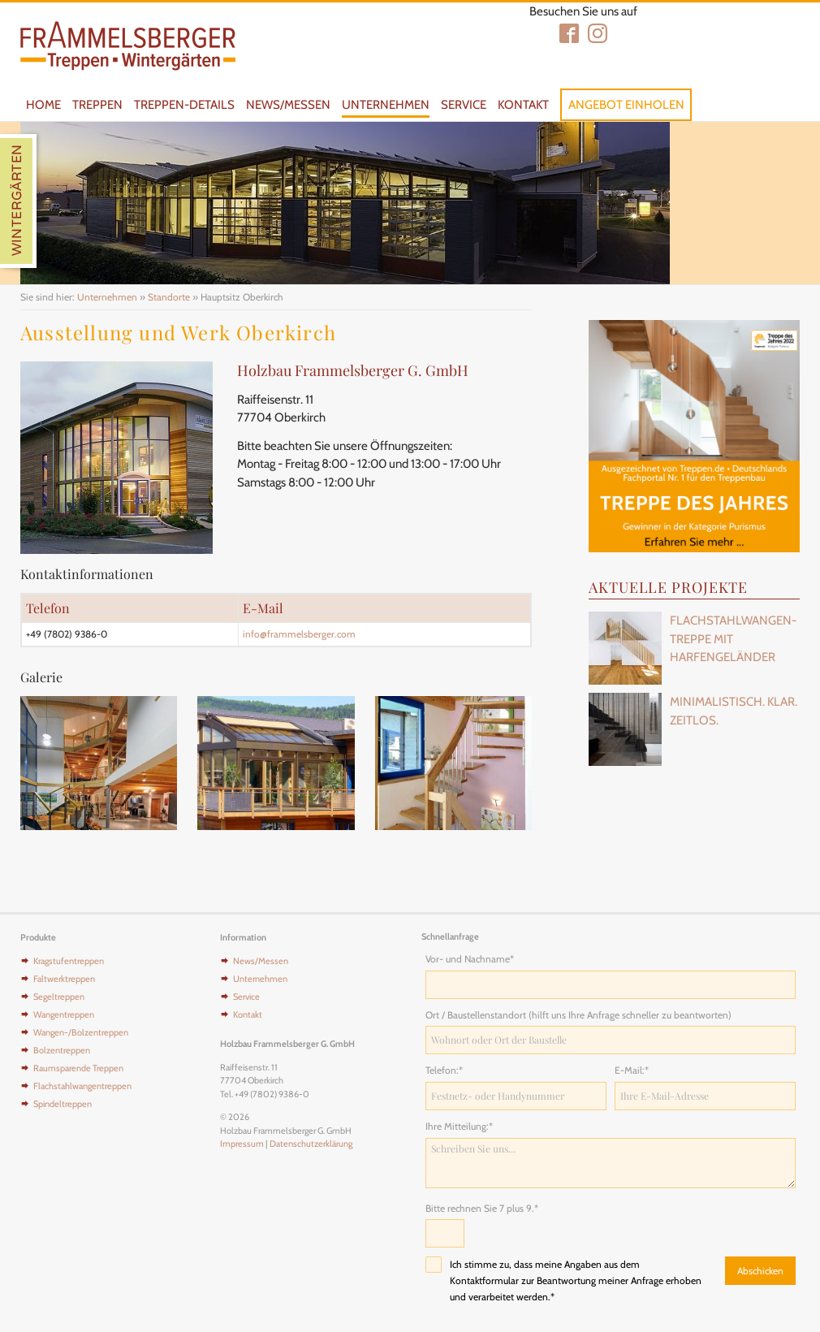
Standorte (169, 297)
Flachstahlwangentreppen (82, 1086)
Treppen (97, 104)
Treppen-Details (184, 104)
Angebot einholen (626, 104)
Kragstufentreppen (68, 961)
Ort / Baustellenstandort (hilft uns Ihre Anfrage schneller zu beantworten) (578, 1015)
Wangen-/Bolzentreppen (80, 1032)
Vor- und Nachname (469, 958)
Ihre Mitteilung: (459, 1125)
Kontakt (523, 104)
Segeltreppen (58, 996)
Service (463, 104)
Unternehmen (385, 104)
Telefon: (446, 1069)
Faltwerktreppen (64, 978)
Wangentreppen (63, 1014)
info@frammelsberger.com (299, 634)
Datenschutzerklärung (311, 1143)
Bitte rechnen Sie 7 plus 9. (481, 1207)
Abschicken (760, 1271)
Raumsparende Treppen (78, 1068)
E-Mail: (636, 1069)
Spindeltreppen (62, 1103)
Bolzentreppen (61, 1050)
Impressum (242, 1143)
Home (43, 104)
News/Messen (288, 104)
